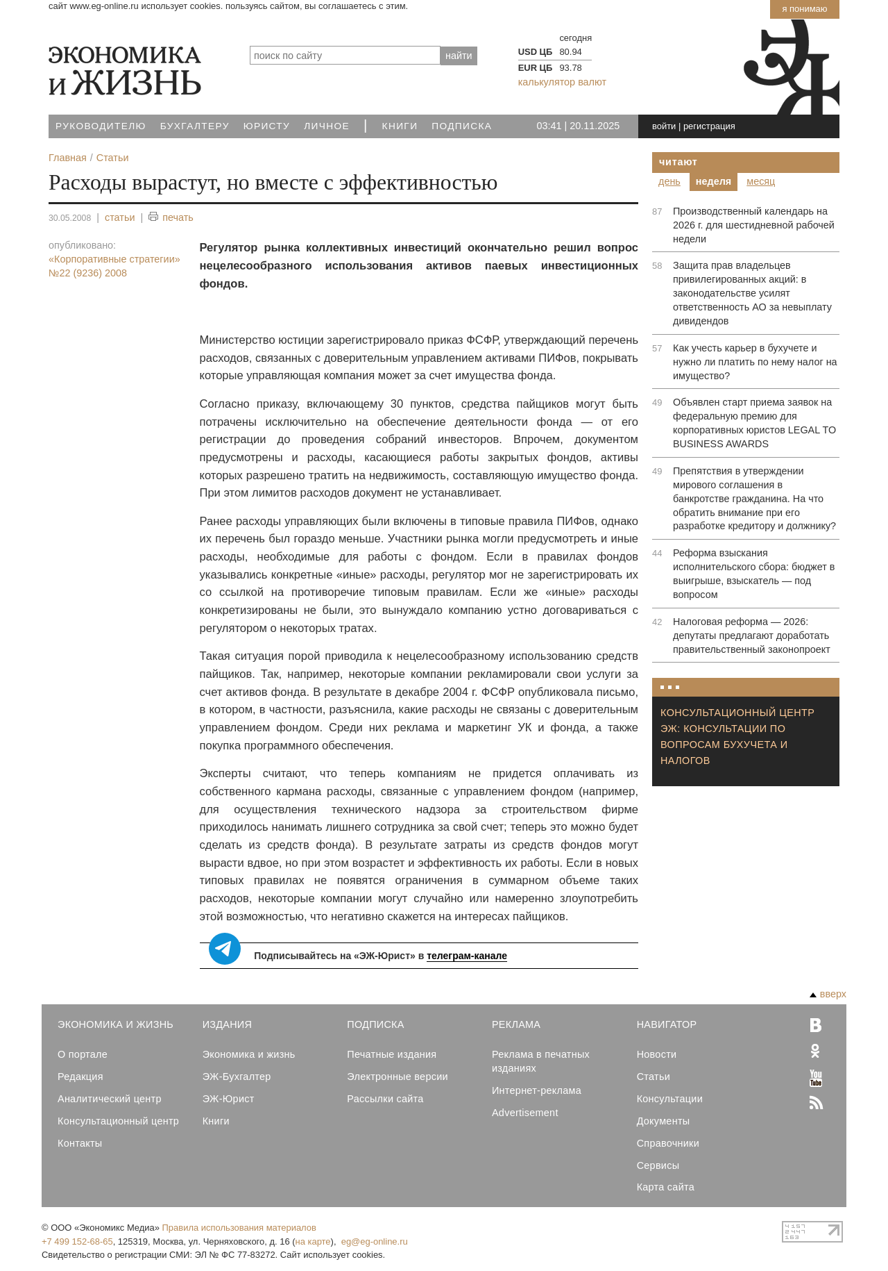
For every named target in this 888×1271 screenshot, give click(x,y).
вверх (828, 993)
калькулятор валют (562, 82)
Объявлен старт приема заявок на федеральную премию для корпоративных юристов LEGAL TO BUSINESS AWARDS (754, 423)
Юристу (267, 126)
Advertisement (525, 1112)
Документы (663, 1121)
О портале (83, 1054)
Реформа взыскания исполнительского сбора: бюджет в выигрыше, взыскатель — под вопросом (754, 573)
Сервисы (658, 1165)
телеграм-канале (467, 955)
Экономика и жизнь (249, 1054)
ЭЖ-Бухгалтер (237, 1076)
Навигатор (667, 1024)
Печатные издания (391, 1054)
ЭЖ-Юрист (229, 1098)
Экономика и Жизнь (115, 1024)
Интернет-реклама (536, 1090)
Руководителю (101, 126)
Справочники (668, 1143)
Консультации (670, 1098)
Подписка (462, 126)
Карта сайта (665, 1187)
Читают (678, 161)
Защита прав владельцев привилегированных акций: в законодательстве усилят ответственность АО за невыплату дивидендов (752, 293)
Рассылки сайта (385, 1098)
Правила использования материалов (239, 1227)
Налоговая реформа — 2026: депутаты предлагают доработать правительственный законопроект (751, 635)
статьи (120, 217)
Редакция (80, 1076)
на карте (313, 1241)
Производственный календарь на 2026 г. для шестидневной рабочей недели (754, 225)
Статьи (653, 1076)
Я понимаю (804, 8)
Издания (228, 1024)
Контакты (80, 1143)
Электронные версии (397, 1076)
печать (171, 218)
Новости (657, 1054)
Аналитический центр (110, 1098)
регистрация (709, 126)
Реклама (516, 1024)
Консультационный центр (118, 1121)
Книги (400, 126)
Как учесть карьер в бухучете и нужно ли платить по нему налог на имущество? (755, 361)
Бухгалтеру (195, 126)
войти (664, 126)
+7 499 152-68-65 (77, 1241)
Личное (327, 126)
